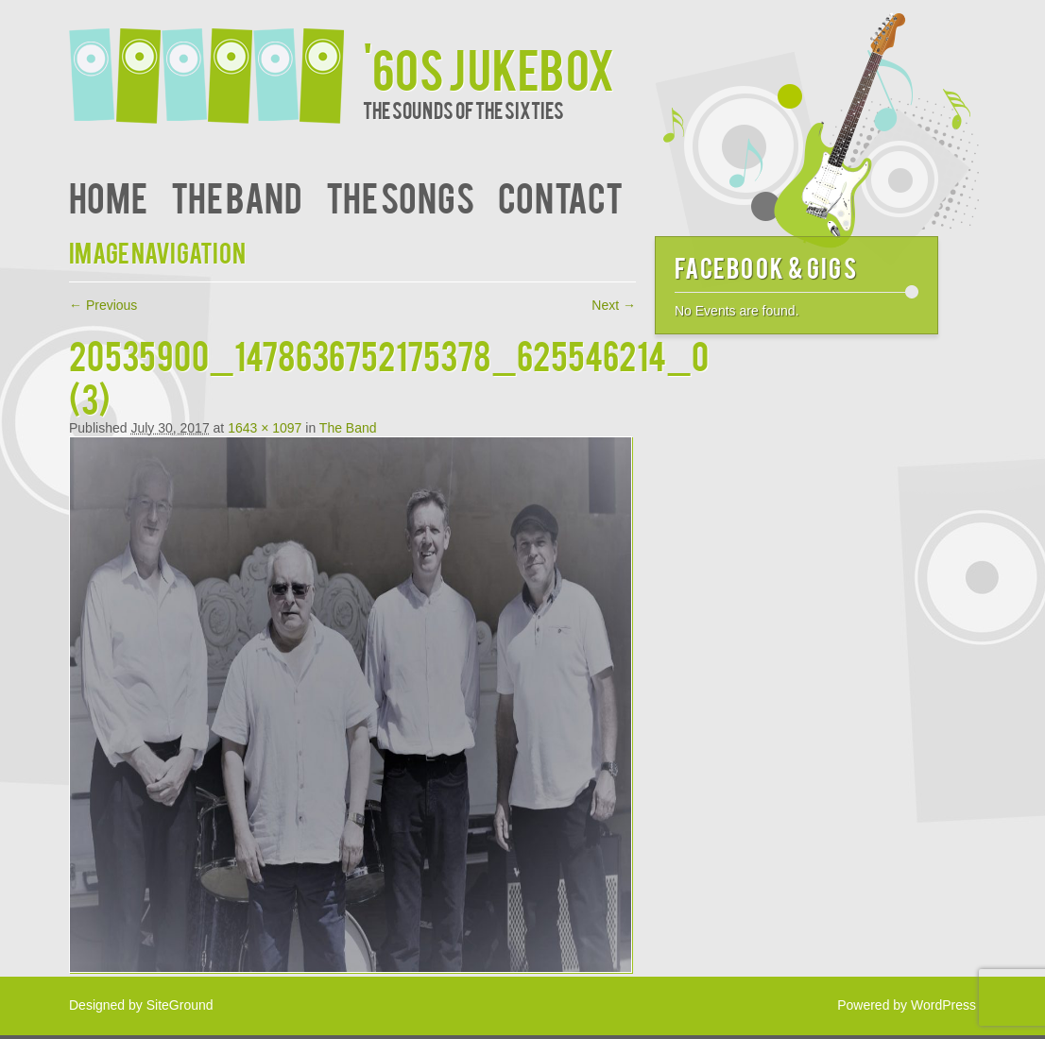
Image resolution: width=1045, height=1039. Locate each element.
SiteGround (180, 1005)
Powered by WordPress (906, 1005)
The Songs (400, 196)
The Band (236, 196)
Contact (560, 196)
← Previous (103, 305)
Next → (613, 305)
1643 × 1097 (264, 427)
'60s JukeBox (488, 67)
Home (108, 196)
